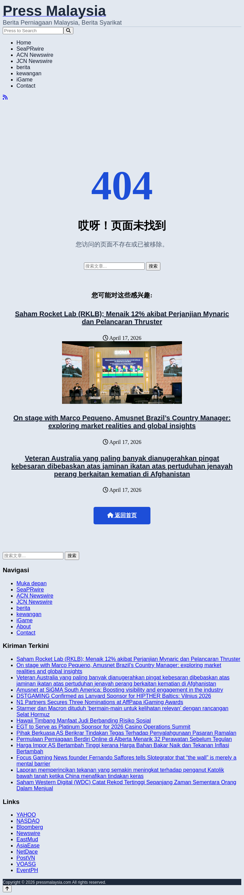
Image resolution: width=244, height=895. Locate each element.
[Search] (68, 30)
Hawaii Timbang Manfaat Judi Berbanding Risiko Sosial (83, 721)
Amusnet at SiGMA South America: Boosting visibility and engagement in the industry (119, 690)
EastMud (27, 839)
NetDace (27, 852)
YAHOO (26, 815)
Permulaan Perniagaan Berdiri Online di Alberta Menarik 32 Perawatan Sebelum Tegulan (124, 739)
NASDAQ (28, 821)
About (23, 626)
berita (23, 67)
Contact (25, 86)
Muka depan (31, 583)
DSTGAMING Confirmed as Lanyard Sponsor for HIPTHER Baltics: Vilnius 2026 (113, 696)
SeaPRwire (30, 49)
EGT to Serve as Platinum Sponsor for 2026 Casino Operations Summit (103, 727)
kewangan (28, 73)
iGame (24, 79)
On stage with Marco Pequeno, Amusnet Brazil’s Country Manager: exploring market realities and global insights (122, 422)
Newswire (28, 833)
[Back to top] (7, 888)
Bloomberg (29, 827)
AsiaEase (28, 845)
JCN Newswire (34, 61)
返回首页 (122, 515)
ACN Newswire (34, 55)
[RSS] (5, 97)
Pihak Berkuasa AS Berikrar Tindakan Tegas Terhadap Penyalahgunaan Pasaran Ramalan (126, 733)
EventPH (27, 870)
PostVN (25, 858)
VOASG (26, 864)
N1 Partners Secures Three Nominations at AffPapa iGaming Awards (99, 702)
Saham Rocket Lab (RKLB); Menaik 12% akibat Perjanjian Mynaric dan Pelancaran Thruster (122, 317)
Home (23, 43)
